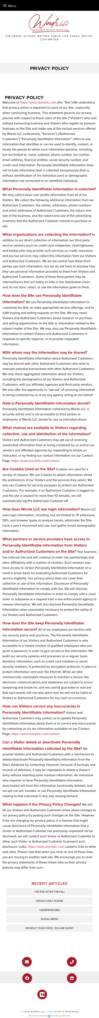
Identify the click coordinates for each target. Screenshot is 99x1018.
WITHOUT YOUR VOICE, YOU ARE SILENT (50, 928)
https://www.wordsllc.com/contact (35, 460)
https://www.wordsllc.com (38, 102)
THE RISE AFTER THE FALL (49, 892)
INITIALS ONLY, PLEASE (49, 901)
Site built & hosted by (49, 1015)
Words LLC (38, 1011)
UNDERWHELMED (49, 910)
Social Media (49, 919)
